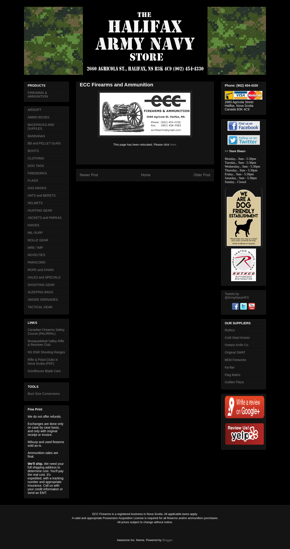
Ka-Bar (230, 367)
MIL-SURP (35, 232)
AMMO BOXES (38, 117)
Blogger (167, 540)
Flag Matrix (232, 375)
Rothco (230, 330)
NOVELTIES (36, 255)
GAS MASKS (37, 188)
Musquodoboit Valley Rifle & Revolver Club (46, 343)
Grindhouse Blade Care (44, 371)
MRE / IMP (35, 247)
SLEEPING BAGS (40, 292)
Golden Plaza (234, 382)
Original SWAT (235, 352)
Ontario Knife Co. (237, 345)
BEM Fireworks (235, 360)
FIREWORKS (37, 173)
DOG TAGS (36, 166)
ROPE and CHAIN (40, 270)
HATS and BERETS (42, 195)
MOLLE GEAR (38, 240)
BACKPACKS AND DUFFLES (41, 126)
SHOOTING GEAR (41, 285)
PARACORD (36, 262)
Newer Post (89, 175)
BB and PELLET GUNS (44, 143)
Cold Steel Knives (237, 337)
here (173, 144)
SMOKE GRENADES (43, 299)
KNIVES (33, 225)
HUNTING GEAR (40, 210)
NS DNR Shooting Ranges (46, 352)
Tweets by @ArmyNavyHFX (237, 295)
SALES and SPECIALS (44, 277)
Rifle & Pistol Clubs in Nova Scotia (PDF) (43, 361)
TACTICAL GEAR (40, 307)
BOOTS (33, 151)
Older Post (201, 175)
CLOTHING (36, 158)
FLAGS (33, 180)
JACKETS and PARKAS (45, 218)
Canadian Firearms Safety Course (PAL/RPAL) (46, 331)
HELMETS (35, 203)
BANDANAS (36, 136)
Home (146, 175)
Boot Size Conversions (44, 393)
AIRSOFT (34, 110)
